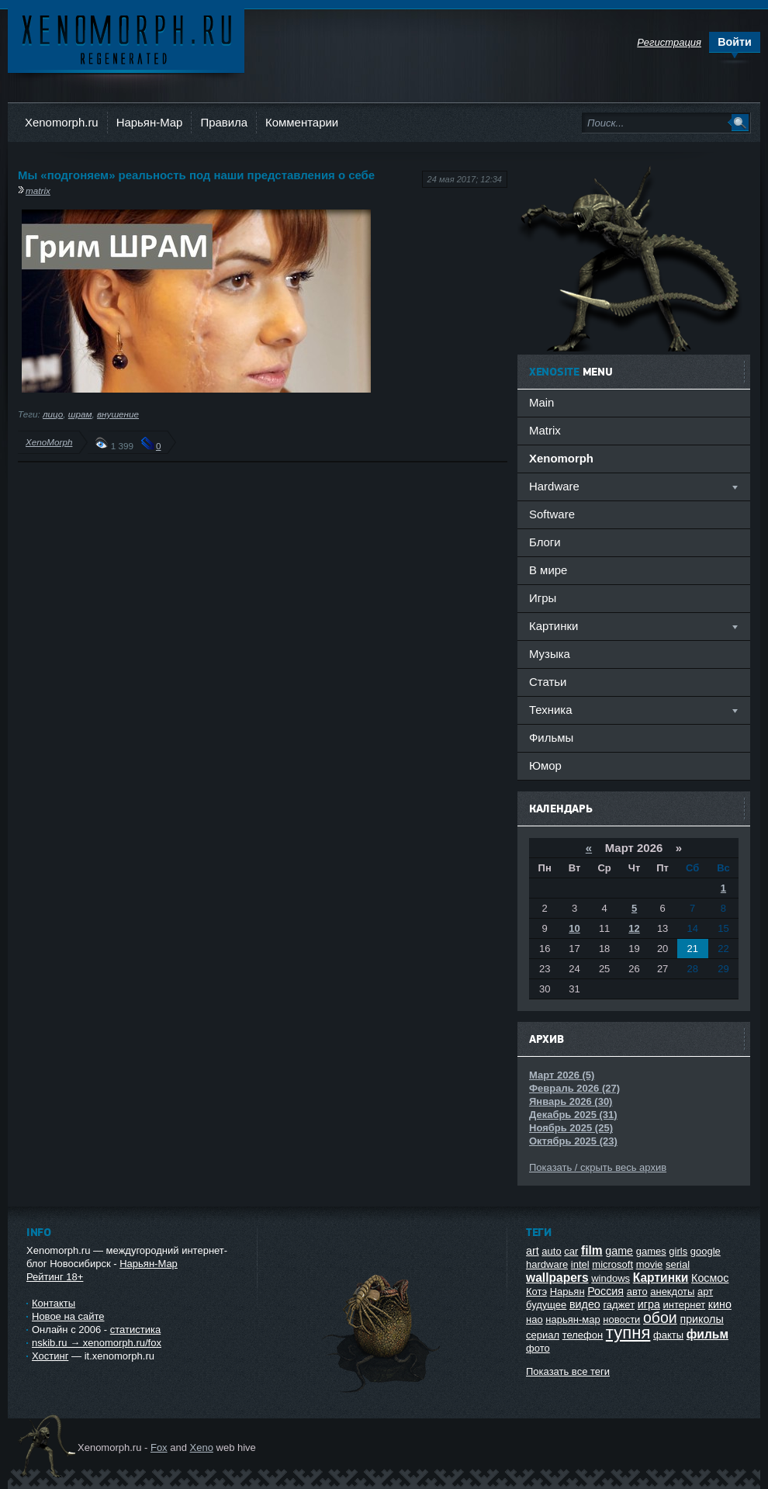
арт (705, 1291)
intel (580, 1264)
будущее (546, 1305)
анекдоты (672, 1291)
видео (584, 1304)
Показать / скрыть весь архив (597, 1167)
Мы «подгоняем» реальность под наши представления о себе (196, 175)
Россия (605, 1291)
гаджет (619, 1305)
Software (552, 514)
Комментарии (301, 122)
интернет (684, 1305)
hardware (547, 1264)
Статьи (547, 681)
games (651, 1251)
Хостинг (50, 1356)
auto (551, 1251)
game (619, 1251)
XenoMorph (49, 442)
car (571, 1251)
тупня (628, 1332)
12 (633, 928)
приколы (701, 1319)
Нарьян (567, 1291)
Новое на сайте (68, 1316)
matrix (38, 190)
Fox (159, 1447)
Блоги (545, 542)
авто (637, 1291)
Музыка (549, 653)
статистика (135, 1329)
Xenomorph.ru (62, 122)
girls (678, 1251)
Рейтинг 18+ (54, 1277)
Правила (223, 122)
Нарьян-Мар (149, 122)
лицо (53, 414)
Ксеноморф (126, 38)
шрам (80, 414)
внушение (118, 414)
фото (538, 1348)
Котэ (536, 1291)
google (705, 1251)
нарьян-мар (572, 1319)
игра (649, 1304)
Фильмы (551, 737)
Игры (542, 597)
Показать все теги (568, 1371)
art (532, 1251)
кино (720, 1304)
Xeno (201, 1447)
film (592, 1250)
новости (621, 1319)
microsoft (612, 1264)
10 (574, 928)
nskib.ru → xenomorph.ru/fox (96, 1343)
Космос (709, 1278)
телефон (583, 1335)
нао (534, 1319)
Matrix (545, 430)
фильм (707, 1334)
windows (610, 1278)
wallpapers (557, 1277)
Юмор (545, 765)
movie (649, 1264)
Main (541, 402)
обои (660, 1317)
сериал (542, 1335)
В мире (548, 570)
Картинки (661, 1277)
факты (668, 1335)
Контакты (53, 1303)
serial (678, 1264)
